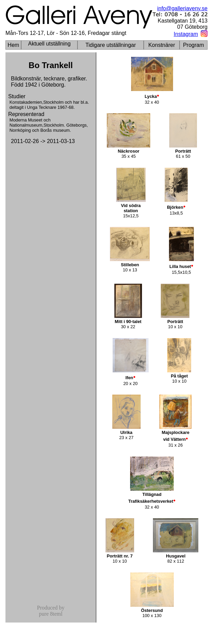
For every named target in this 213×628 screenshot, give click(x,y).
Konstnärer (161, 45)
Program (193, 45)
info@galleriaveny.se (182, 8)
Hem (13, 45)
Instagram (186, 34)
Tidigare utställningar (110, 45)
